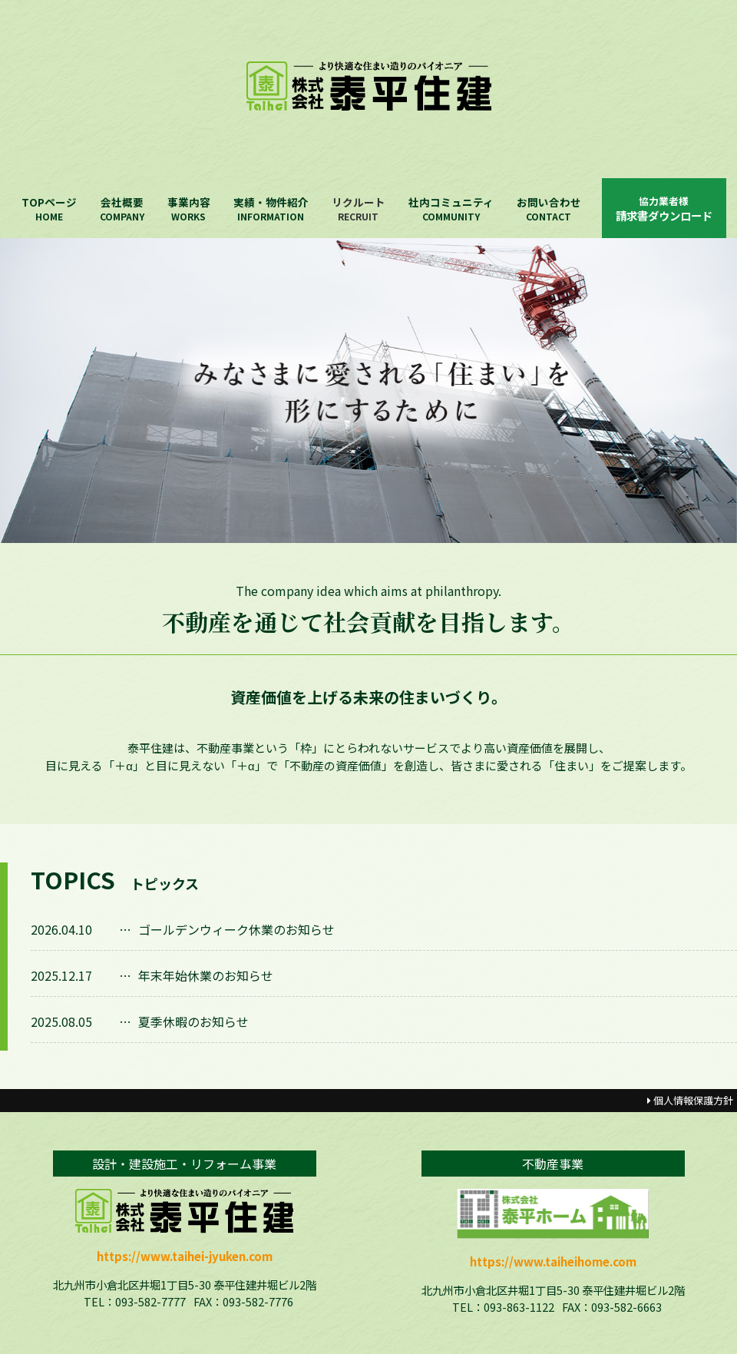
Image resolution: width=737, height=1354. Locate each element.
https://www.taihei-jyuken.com (185, 1256)
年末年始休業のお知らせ (205, 975)
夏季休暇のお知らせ (193, 1021)
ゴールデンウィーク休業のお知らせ (236, 929)
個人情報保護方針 (690, 1100)
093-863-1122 (519, 1307)
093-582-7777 (150, 1301)
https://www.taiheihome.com (553, 1261)
